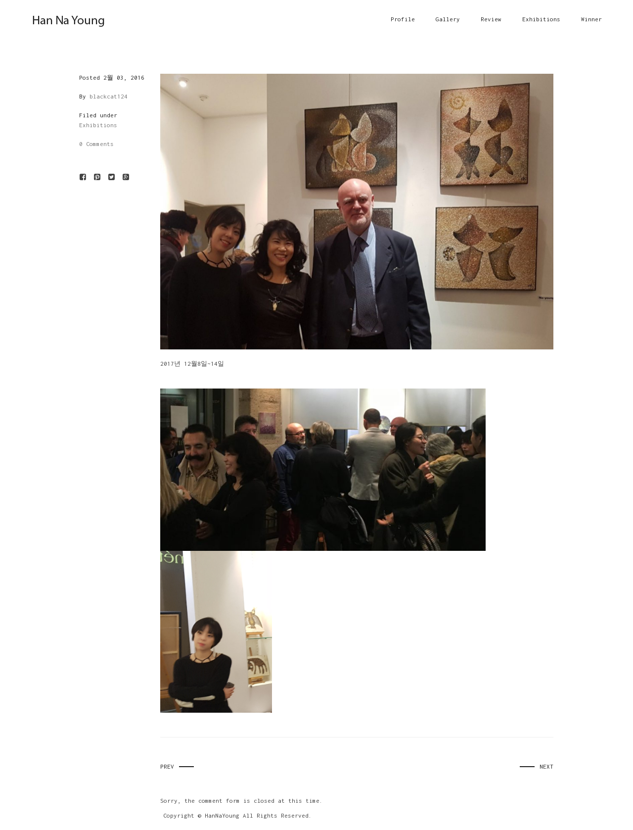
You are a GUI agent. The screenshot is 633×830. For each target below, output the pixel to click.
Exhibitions (98, 125)
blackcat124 (109, 96)
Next (546, 766)
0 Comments (96, 144)
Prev (167, 766)
